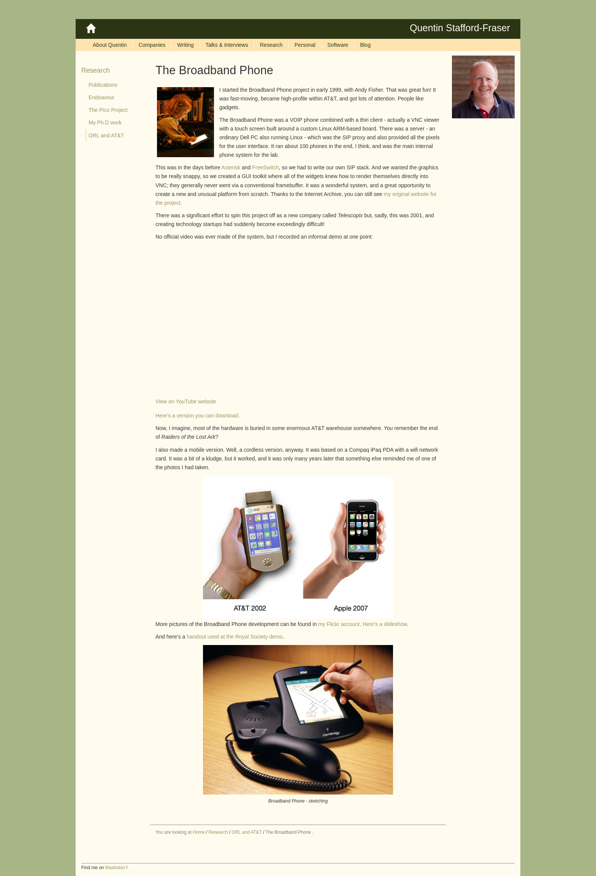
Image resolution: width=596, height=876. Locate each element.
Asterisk (231, 167)
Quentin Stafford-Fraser (460, 27)
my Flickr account (339, 624)
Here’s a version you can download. (197, 416)
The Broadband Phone (288, 832)
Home (199, 832)
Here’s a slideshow (385, 624)
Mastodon (115, 867)
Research (95, 70)
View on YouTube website (185, 401)
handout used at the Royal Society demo (234, 637)
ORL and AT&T (247, 832)
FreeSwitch (265, 167)
